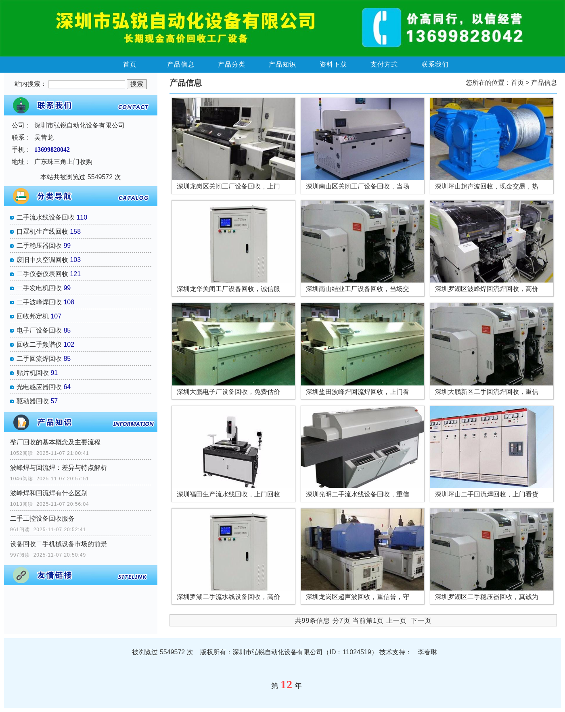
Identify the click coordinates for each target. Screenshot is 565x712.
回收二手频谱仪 (39, 344)
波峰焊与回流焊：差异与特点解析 (58, 467)
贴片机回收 (33, 372)
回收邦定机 (33, 316)
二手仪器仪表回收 (42, 273)
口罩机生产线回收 (42, 231)
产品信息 (181, 64)
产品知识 (282, 64)
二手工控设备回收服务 (42, 518)
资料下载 (333, 64)
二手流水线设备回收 (46, 217)
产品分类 (231, 64)
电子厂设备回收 (39, 330)
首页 (130, 64)
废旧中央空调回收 (42, 259)
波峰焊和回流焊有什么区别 (49, 493)
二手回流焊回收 (39, 358)
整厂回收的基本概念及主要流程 (55, 442)
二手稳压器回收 (39, 245)
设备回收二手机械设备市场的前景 (58, 543)
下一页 (421, 620)
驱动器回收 (33, 401)
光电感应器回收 (39, 386)
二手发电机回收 (39, 288)
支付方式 (384, 64)
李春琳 (427, 652)
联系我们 (435, 64)
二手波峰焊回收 (39, 302)
